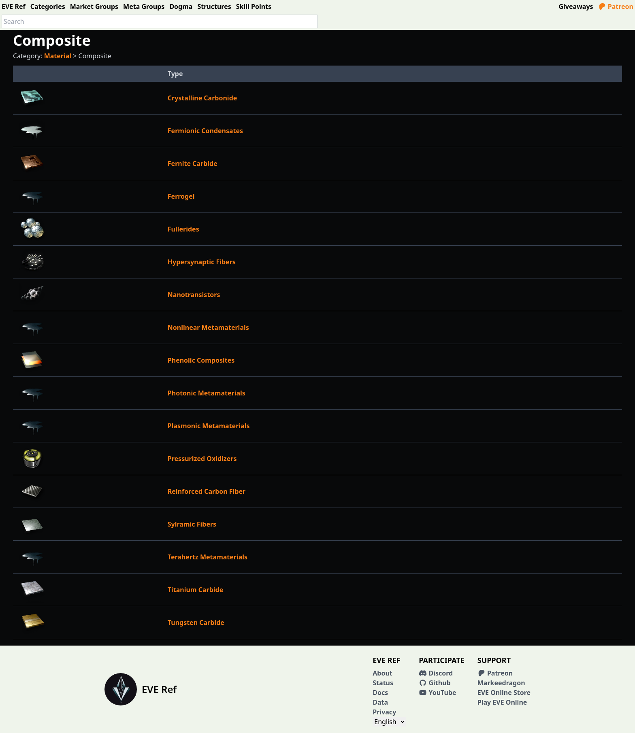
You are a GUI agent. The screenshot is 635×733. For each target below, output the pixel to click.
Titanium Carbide (195, 589)
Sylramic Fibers (192, 524)
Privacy (384, 712)
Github (434, 682)
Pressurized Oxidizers (202, 458)
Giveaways (576, 6)
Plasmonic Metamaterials (209, 425)
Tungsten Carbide (196, 622)
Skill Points (253, 6)
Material (57, 55)
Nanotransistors (194, 294)
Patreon (615, 6)
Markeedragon (501, 682)
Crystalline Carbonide (202, 97)
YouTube (437, 692)
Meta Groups (143, 6)
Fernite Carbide (192, 163)
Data (380, 702)
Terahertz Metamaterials (207, 556)
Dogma (180, 6)
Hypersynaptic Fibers (202, 261)
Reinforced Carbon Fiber (206, 491)
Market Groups (94, 6)
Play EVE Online (502, 702)
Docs (380, 692)
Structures (214, 6)
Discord (436, 673)
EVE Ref (14, 6)
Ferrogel (181, 196)
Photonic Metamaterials (206, 393)
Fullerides (183, 229)
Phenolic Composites (201, 360)
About (382, 673)
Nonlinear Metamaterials (208, 327)
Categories (47, 6)
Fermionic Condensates (205, 130)
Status (383, 682)
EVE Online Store (504, 692)
